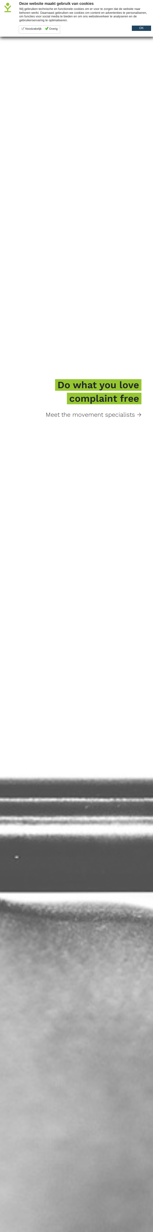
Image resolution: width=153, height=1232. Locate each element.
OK (141, 28)
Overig (53, 28)
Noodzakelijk (33, 28)
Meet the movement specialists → (93, 414)
